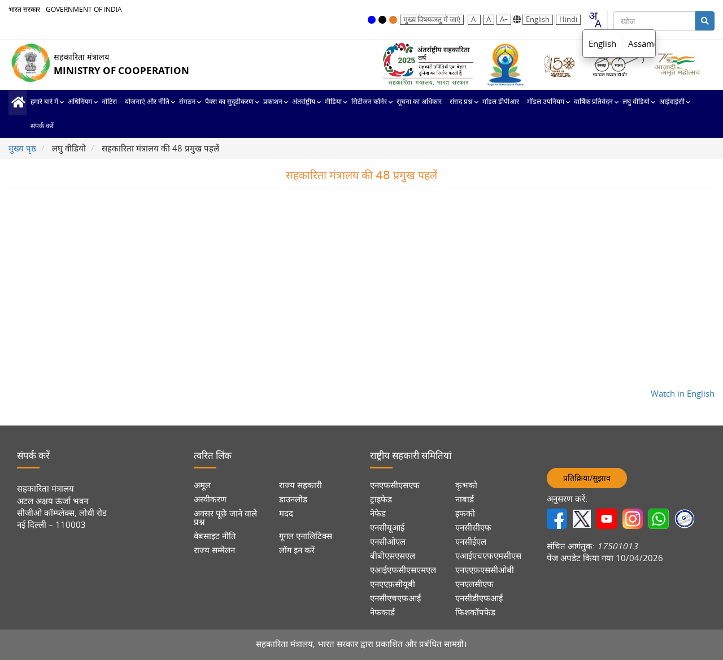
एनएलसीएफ (474, 584)
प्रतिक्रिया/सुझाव (587, 477)
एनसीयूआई (387, 527)
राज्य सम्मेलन (214, 550)
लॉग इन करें (297, 550)
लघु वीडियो (636, 101)
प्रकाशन (272, 101)
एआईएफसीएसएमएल (403, 570)
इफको (465, 513)
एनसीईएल (470, 541)
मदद (286, 513)
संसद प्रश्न (461, 101)
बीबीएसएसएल (392, 555)
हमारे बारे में (44, 101)
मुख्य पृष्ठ (17, 102)
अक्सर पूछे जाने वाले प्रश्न (225, 517)
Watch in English (683, 393)
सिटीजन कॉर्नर (369, 101)
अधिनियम (80, 101)
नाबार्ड (464, 499)
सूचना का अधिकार (419, 101)
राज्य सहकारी (300, 485)
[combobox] (594, 19)
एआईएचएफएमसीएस (488, 555)
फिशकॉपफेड (475, 612)
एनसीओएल (388, 541)
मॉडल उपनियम (545, 101)
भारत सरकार (24, 9)
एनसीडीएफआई (479, 598)
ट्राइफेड (381, 499)
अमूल (202, 485)
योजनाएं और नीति (147, 101)
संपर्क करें (42, 126)
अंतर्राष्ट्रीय (303, 101)
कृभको (466, 485)
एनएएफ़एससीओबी (484, 570)
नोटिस (109, 101)
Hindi (568, 19)
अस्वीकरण (210, 499)
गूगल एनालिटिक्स (305, 536)
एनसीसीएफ (473, 527)
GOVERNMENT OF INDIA (84, 9)
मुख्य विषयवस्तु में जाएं (431, 19)
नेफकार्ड (382, 612)
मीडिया (333, 101)
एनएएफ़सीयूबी (392, 584)
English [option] (602, 43)
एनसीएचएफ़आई (395, 598)
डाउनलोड (293, 499)
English (538, 19)
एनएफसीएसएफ (395, 485)
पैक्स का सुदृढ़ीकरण (229, 101)
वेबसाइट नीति (215, 536)
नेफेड (378, 513)
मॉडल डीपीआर (500, 101)
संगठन (187, 101)
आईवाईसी (672, 101)
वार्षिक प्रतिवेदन (593, 101)
